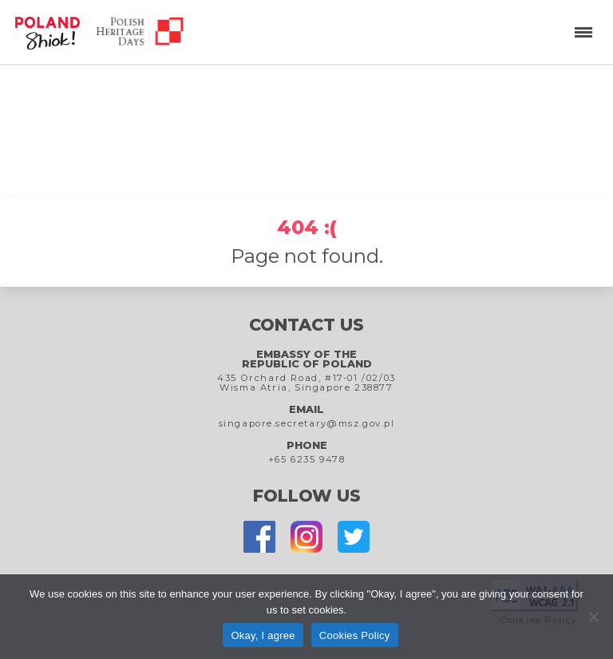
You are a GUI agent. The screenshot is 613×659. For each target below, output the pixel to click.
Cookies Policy (354, 635)
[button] (581, 32)
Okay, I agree (263, 635)
